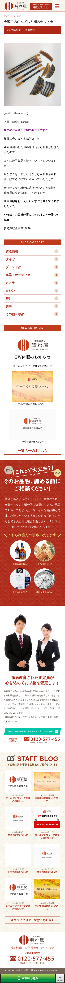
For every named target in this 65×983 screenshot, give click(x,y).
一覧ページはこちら (32, 451)
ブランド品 (13, 267)
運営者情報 (16, 947)
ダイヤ (10, 259)
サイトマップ (47, 947)
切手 (9, 306)
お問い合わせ (31, 947)
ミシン (10, 290)
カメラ (10, 283)
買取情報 (12, 251)
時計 (9, 298)
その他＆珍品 (15, 314)
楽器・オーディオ (18, 275)
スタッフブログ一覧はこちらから (32, 920)
